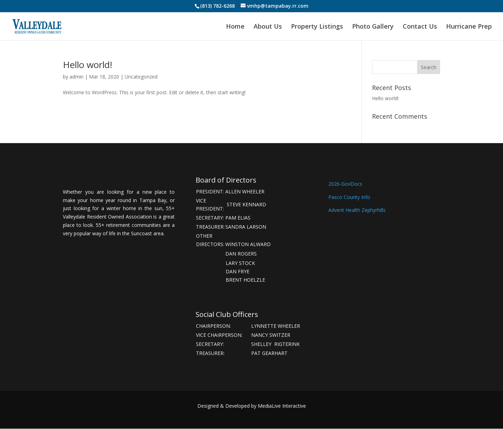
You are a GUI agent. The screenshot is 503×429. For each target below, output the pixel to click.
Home (235, 27)
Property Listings (317, 27)
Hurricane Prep (469, 27)
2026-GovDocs (345, 183)
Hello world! (87, 64)
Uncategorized (141, 76)
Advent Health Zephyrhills (357, 210)
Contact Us (420, 27)
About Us (268, 27)
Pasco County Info (349, 197)
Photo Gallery (373, 27)
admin (76, 76)
